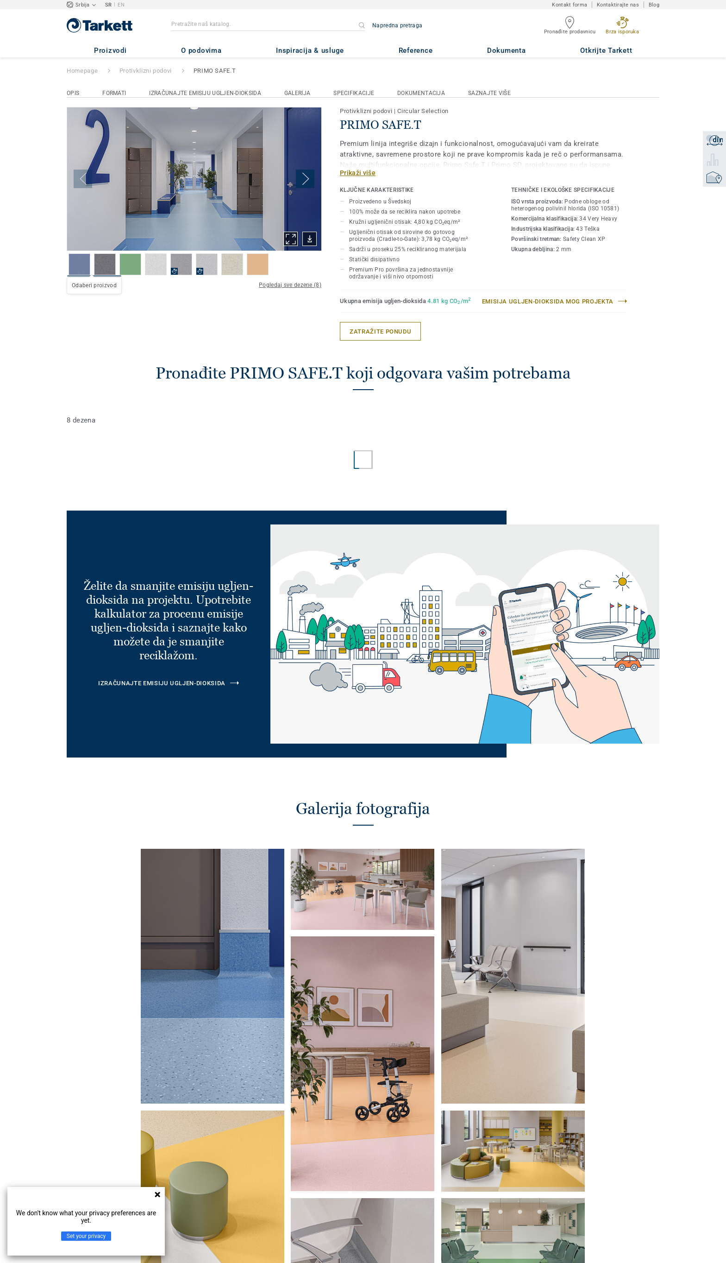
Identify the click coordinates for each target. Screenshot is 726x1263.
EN (121, 5)
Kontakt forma (569, 5)
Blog (654, 5)
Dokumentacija (421, 93)
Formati (114, 93)
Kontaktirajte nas (618, 5)
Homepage (82, 70)
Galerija (297, 93)
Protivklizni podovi (145, 70)
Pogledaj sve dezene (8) (290, 285)
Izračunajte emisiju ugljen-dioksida (205, 93)
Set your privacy (86, 1236)
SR (108, 5)
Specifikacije (353, 93)
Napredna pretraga (397, 25)
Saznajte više (489, 93)
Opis (73, 93)
